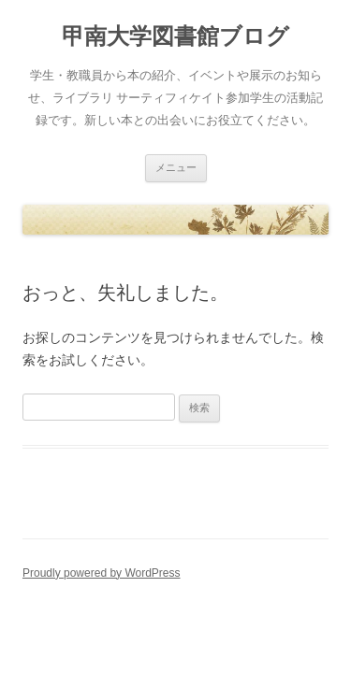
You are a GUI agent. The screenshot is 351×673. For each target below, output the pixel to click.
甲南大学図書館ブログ (175, 36)
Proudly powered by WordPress (101, 573)
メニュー (176, 167)
